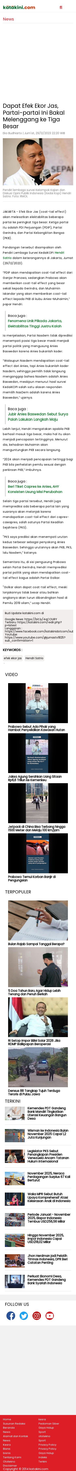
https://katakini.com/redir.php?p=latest (33, 623)
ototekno (44, 1436)
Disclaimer (10, 1465)
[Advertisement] (38, 61)
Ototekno (9, 1461)
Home (7, 1419)
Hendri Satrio (34, 658)
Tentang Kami (12, 1457)
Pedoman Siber (49, 1423)
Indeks (43, 1457)
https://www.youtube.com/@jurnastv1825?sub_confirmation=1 (35, 639)
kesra (42, 1419)
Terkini (43, 1461)
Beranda (9, 1427)
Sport (42, 1432)
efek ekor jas (13, 658)
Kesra (7, 1444)
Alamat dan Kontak (15, 1436)
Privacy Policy (47, 1444)
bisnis (7, 1453)
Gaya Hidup (46, 1427)
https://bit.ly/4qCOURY (41, 619)
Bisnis (6, 1448)
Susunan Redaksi (14, 1423)
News (6, 1432)
